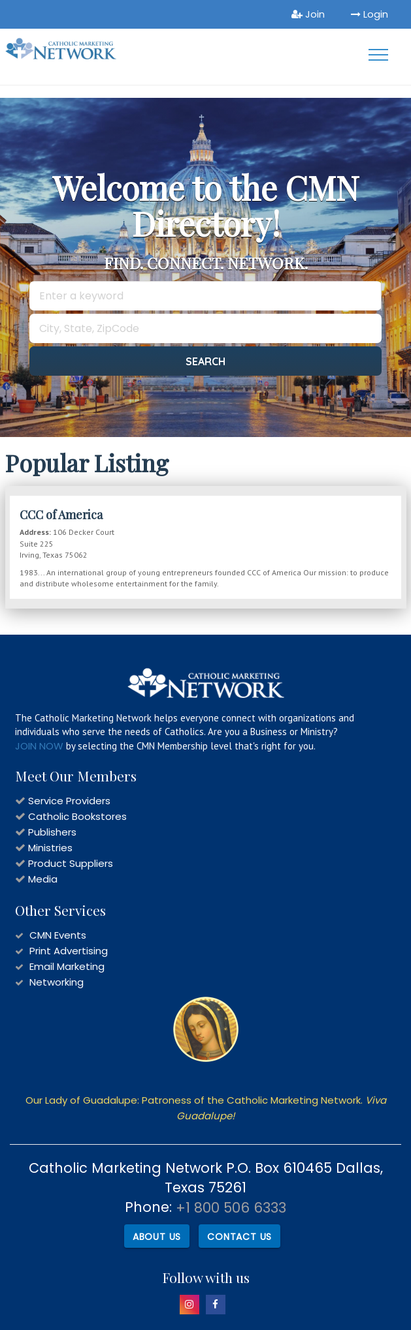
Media (43, 879)
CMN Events (57, 935)
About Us (157, 1236)
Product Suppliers (70, 863)
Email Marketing (67, 966)
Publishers (52, 832)
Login (369, 14)
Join (308, 14)
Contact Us (239, 1236)
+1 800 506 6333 (231, 1207)
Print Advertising (68, 951)
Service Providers (69, 801)
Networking (56, 982)
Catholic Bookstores (77, 816)
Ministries (50, 847)
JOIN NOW (39, 746)
